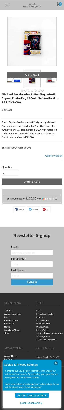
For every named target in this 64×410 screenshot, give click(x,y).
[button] (7, 5)
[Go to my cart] (59, 5)
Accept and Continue (32, 395)
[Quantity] (10, 173)
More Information (31, 403)
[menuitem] (16, 311)
